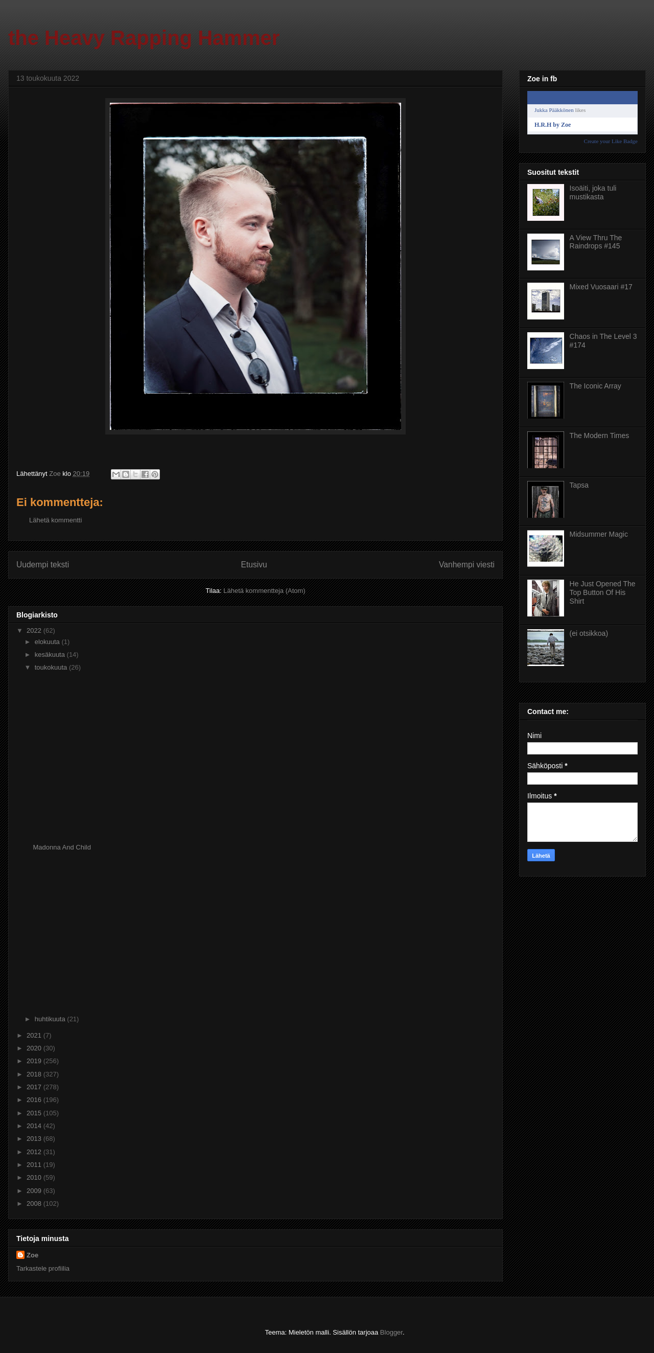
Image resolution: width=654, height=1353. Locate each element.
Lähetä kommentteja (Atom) (264, 590)
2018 (35, 1074)
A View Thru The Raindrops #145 (596, 242)
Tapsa (579, 485)
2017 (35, 1087)
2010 (35, 1177)
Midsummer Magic (599, 534)
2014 (35, 1126)
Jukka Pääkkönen (554, 110)
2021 (35, 1035)
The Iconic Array (595, 386)
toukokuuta (52, 667)
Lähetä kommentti (55, 520)
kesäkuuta (51, 654)
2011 (35, 1164)
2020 (35, 1048)
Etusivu (254, 564)
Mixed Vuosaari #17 (601, 287)
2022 (35, 630)
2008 (35, 1203)
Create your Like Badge (611, 141)
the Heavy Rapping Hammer (143, 38)
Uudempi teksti (42, 564)
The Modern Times (599, 435)
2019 (35, 1061)
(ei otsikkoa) (589, 633)
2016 (35, 1100)
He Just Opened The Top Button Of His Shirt (603, 592)
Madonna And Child (61, 847)
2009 (35, 1191)
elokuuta (48, 642)
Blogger (391, 1332)
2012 (35, 1152)
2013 (35, 1138)
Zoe (32, 1255)
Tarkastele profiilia (42, 1268)
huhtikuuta (51, 1019)
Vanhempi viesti (467, 564)
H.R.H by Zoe (552, 124)
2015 (35, 1113)
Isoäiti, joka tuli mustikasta (593, 192)
